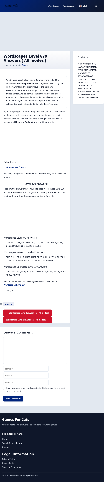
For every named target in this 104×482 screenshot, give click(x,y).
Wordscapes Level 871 (14, 285)
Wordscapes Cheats (15, 167)
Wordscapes (68, 6)
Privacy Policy (8, 459)
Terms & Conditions (11, 467)
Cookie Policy (8, 463)
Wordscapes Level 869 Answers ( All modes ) (29, 313)
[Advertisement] (52, 30)
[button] (96, 6)
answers (8, 304)
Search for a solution (12, 443)
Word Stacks (53, 6)
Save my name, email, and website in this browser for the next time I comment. (35, 389)
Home (5, 439)
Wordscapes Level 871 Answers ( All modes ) (26, 320)
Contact (6, 447)
